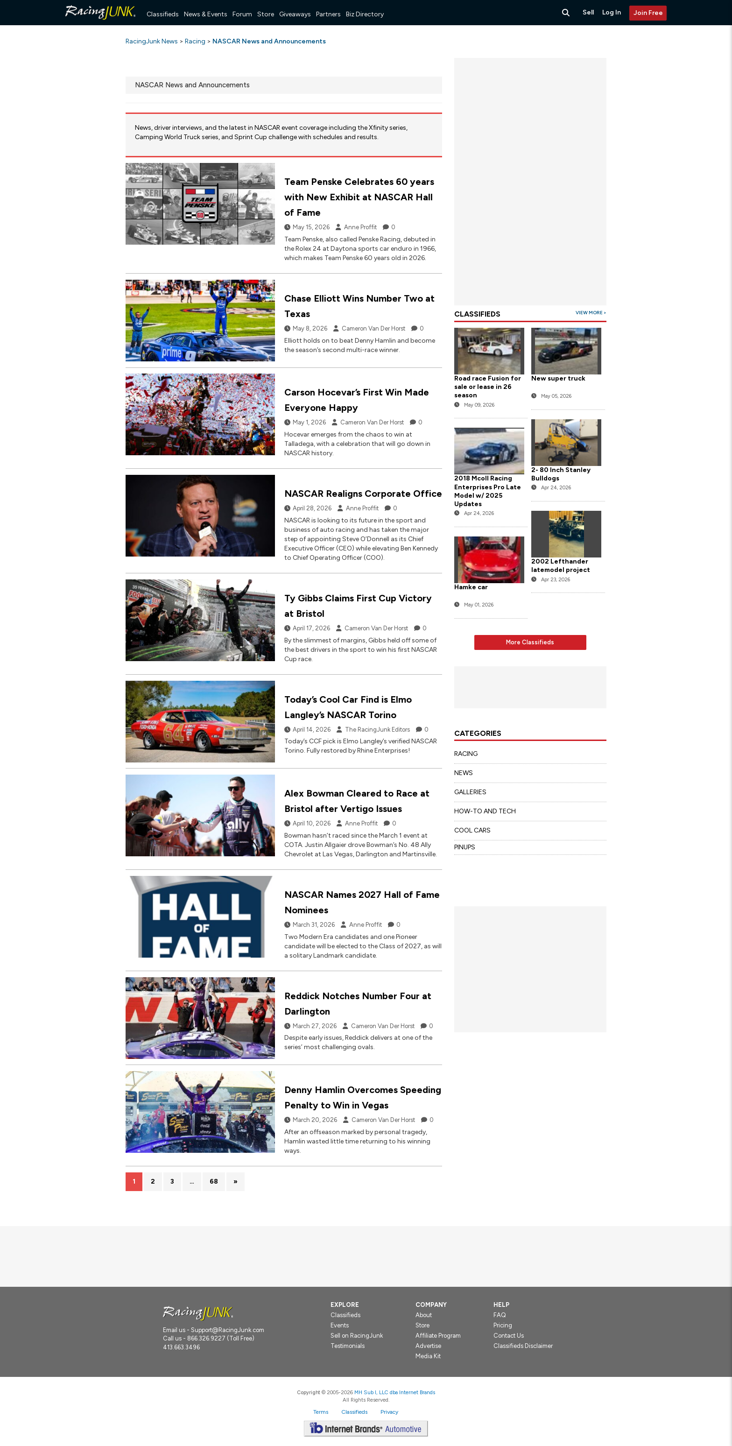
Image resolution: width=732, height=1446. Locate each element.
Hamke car (471, 587)
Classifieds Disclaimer (523, 1345)
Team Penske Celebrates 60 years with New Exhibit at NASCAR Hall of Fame (359, 197)
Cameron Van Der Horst (373, 328)
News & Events (205, 14)
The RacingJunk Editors (377, 729)
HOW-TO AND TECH (485, 811)
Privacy (389, 1412)
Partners (328, 14)
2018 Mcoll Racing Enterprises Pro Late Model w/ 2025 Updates (487, 491)
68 (214, 1181)
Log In (611, 12)
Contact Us (508, 1335)
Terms (320, 1412)
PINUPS (464, 847)
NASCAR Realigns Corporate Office (363, 493)
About (423, 1315)
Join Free (648, 13)
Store (265, 14)
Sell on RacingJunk (357, 1335)
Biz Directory (365, 14)
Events (340, 1325)
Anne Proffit (360, 227)
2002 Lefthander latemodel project (561, 565)
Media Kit (428, 1356)
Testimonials (348, 1345)
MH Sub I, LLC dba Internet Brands (394, 1392)
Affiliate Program (438, 1335)
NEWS (463, 773)
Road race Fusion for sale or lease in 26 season (487, 386)
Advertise (428, 1345)
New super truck (558, 378)
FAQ (499, 1315)
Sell (588, 12)
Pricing (502, 1325)
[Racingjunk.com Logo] (198, 1312)
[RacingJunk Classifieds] (100, 23)
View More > (591, 312)
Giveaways (295, 14)
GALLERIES (470, 792)
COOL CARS (472, 830)
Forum (242, 14)
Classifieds (163, 14)
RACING (466, 754)
